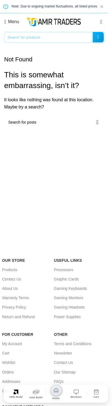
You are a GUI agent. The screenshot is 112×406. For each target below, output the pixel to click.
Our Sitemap (65, 372)
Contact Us (11, 279)
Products (9, 270)
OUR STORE (13, 260)
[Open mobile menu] (11, 21)
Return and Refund (18, 317)
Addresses (11, 381)
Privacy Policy (14, 307)
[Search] (54, 37)
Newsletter (63, 353)
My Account (12, 344)
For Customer (17, 334)
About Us (10, 288)
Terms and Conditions (72, 344)
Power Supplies (67, 317)
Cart (5, 353)
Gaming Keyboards (70, 288)
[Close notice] (102, 6)
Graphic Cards (66, 279)
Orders (8, 372)
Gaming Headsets (69, 307)
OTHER (60, 334)
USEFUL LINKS (68, 260)
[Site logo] (53, 21)
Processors (63, 270)
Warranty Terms (15, 298)
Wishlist (8, 362)
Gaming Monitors (68, 298)
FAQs (59, 381)
